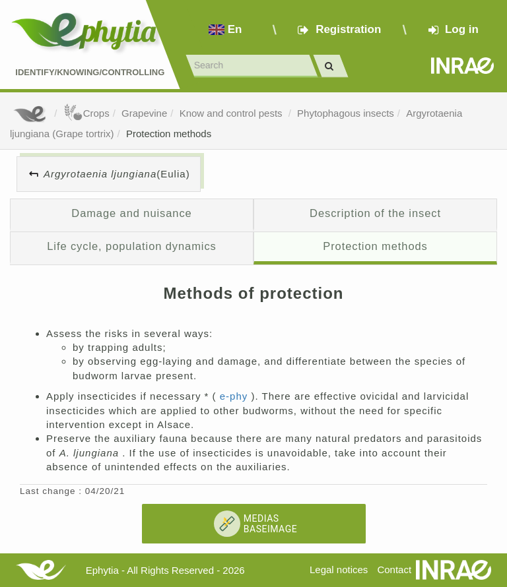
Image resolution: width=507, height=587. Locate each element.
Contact (394, 569)
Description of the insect (375, 213)
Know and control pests (232, 113)
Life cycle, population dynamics (132, 246)
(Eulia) (117, 174)
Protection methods (168, 133)
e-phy (236, 396)
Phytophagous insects (345, 113)
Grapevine (144, 113)
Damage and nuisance (131, 213)
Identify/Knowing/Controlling (89, 72)
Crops (86, 113)
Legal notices (339, 569)
